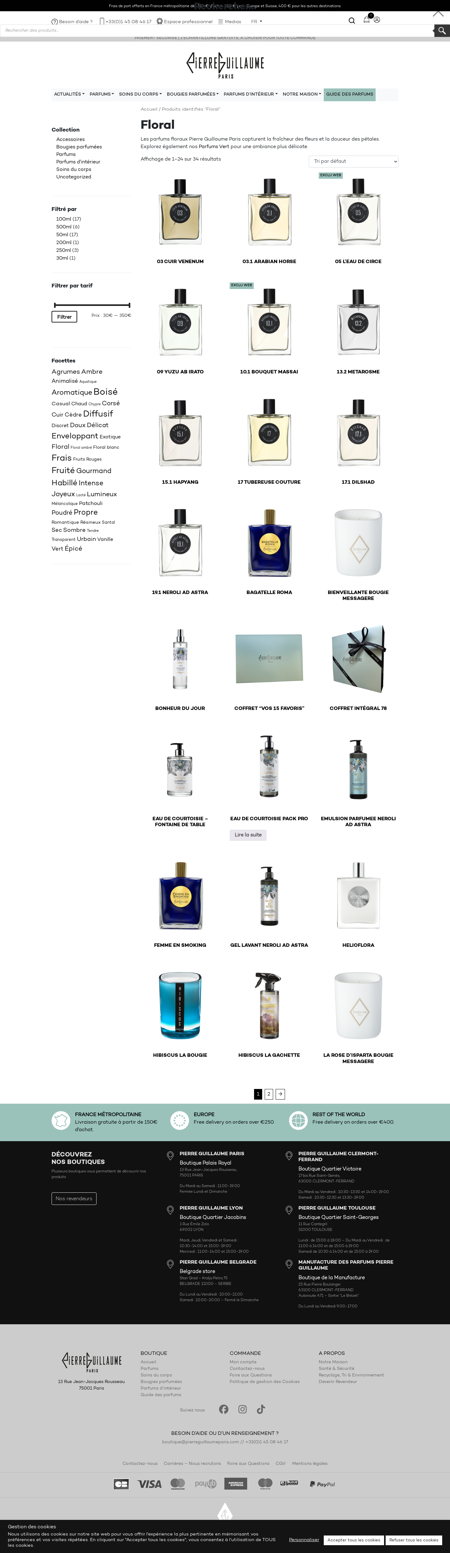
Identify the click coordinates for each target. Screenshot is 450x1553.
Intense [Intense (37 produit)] (91, 483)
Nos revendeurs (74, 1198)
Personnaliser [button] (304, 1540)
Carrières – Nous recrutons (192, 1464)
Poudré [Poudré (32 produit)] (62, 513)
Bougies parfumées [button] (191, 94)
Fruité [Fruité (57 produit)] (63, 471)
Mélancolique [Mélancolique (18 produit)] (65, 504)
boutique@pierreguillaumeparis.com (200, 1442)
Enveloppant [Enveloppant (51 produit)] (75, 436)
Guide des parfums (349, 94)
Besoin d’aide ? (76, 22)
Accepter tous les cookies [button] (354, 1540)
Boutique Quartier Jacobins (213, 1217)
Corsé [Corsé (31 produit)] (111, 404)
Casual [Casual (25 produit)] (61, 404)
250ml (63, 250)
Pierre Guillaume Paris (225, 65)
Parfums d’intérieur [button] (249, 94)
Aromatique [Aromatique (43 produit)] (72, 393)
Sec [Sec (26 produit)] (57, 530)
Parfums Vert (214, 146)
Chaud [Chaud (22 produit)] (79, 404)
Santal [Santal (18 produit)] (108, 523)
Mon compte (243, 1362)
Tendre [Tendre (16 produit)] (93, 531)
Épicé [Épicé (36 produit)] (73, 549)
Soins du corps (73, 169)
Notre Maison (333, 1362)
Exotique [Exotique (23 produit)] (110, 437)
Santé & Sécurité (336, 1369)
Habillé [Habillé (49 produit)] (65, 483)
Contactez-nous (247, 1369)
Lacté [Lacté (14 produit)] (81, 495)
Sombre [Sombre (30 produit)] (74, 530)
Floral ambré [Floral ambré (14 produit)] (81, 448)
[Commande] (353, 161)
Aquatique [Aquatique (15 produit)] (88, 382)
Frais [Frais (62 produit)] (62, 458)
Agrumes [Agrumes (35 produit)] (66, 372)
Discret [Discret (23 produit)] (60, 425)
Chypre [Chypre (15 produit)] (94, 404)
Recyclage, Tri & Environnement (351, 1375)
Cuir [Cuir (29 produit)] (57, 415)
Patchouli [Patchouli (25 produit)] (91, 503)
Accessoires (70, 139)
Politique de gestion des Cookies (265, 1382)
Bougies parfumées (79, 147)
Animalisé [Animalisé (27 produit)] (65, 381)
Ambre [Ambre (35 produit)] (91, 372)
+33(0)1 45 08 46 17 (128, 22)
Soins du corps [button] (138, 94)
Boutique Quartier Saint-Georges (338, 1217)
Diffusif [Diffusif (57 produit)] (98, 414)
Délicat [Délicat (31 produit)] (98, 425)
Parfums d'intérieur (78, 162)
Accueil (149, 109)
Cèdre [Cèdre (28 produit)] (73, 415)
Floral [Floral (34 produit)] (60, 447)
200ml (64, 242)
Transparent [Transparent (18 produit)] (64, 540)
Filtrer (64, 317)
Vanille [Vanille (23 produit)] (105, 539)
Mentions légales (310, 1464)
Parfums (66, 154)
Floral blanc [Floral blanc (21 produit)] (106, 447)
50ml (62, 234)
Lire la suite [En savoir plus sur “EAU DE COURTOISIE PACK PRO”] (248, 835)
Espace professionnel (188, 22)
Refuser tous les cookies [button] (413, 1540)
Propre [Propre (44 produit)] (86, 513)
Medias (233, 22)
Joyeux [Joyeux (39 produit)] (63, 494)
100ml (63, 219)
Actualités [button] (67, 94)
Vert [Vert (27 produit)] (57, 549)
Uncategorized (73, 177)
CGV (281, 1464)
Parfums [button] (100, 94)
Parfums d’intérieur (161, 1388)
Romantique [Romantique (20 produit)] (65, 522)
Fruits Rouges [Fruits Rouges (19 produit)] (87, 459)
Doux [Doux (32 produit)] (78, 425)
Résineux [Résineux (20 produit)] (90, 522)
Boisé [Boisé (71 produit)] (105, 392)
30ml (62, 258)
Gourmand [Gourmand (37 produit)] (94, 471)
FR (254, 22)
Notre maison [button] (300, 94)
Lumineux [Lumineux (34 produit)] (102, 495)
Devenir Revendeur (338, 1382)
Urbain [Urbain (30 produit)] (86, 539)
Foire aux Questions (251, 1375)
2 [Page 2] (269, 1094)
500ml (64, 227)
